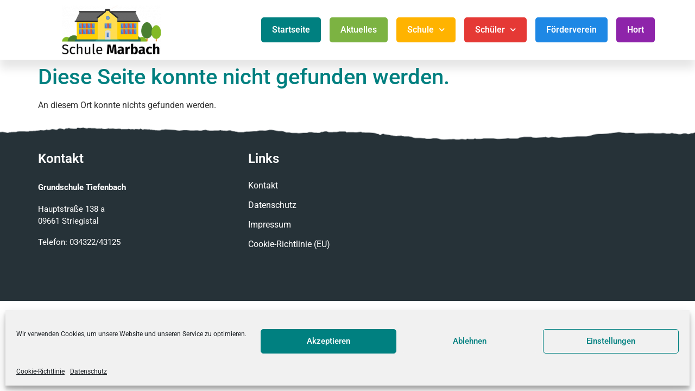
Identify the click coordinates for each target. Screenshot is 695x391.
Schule (426, 29)
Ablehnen (469, 341)
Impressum (269, 224)
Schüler (495, 29)
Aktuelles (358, 29)
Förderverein (571, 29)
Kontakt (263, 185)
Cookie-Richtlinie (40, 371)
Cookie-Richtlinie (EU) (289, 244)
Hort (635, 29)
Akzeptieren (328, 341)
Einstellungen (610, 341)
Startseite (291, 29)
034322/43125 (95, 242)
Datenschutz (88, 371)
